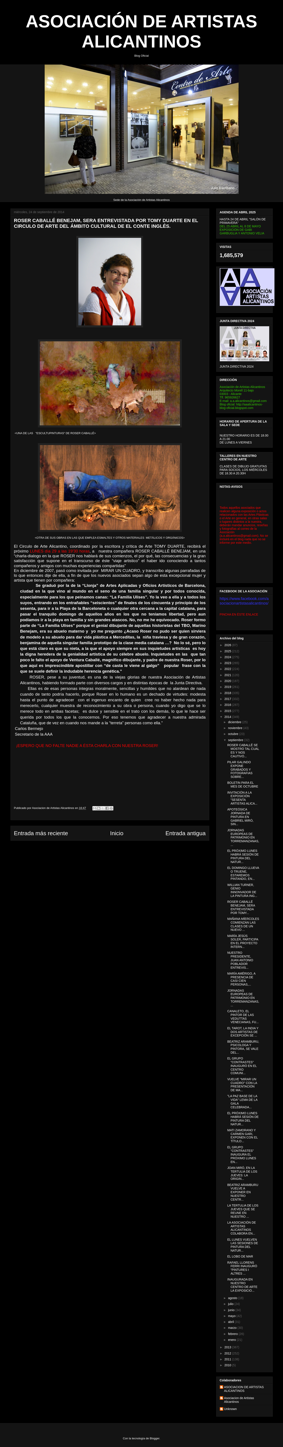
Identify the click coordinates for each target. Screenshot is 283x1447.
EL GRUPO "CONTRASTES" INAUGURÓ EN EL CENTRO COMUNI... (242, 1066)
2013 (228, 1347)
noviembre (235, 728)
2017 (228, 699)
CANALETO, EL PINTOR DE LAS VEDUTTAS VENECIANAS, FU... (242, 1016)
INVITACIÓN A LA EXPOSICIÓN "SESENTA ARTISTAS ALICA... (242, 798)
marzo (232, 1327)
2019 (228, 687)
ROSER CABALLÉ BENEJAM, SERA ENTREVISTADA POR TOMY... (241, 907)
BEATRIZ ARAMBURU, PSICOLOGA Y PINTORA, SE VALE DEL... (243, 1047)
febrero (233, 1334)
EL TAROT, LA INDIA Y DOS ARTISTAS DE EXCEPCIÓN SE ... (242, 1031)
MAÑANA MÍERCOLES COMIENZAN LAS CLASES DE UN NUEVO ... (243, 924)
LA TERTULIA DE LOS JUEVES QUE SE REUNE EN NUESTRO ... (242, 1211)
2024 (228, 657)
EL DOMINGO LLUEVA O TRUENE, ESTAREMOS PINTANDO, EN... (243, 873)
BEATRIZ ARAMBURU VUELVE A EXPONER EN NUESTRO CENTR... (242, 1192)
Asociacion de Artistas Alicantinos (239, 1399)
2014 (228, 717)
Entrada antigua (185, 833)
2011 (228, 1359)
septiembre (236, 740)
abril (231, 1322)
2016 (228, 705)
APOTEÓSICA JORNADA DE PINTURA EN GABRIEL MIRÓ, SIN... (240, 817)
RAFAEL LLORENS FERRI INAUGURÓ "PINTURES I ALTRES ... (242, 1268)
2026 (228, 645)
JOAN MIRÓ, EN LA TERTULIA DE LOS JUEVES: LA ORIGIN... (242, 1173)
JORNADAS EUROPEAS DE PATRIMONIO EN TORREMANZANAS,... (243, 837)
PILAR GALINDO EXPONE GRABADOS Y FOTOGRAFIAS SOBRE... (239, 769)
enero (232, 1340)
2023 (228, 663)
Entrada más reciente (41, 833)
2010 (228, 1365)
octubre (233, 734)
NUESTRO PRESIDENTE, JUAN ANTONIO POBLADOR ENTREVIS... (240, 960)
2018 (228, 693)
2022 (228, 669)
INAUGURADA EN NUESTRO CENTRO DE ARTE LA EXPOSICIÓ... (242, 1285)
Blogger (154, 1438)
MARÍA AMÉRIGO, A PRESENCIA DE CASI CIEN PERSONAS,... (241, 979)
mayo (232, 1316)
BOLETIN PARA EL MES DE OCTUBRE (242, 784)
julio (231, 1304)
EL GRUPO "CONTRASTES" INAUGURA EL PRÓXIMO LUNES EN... (241, 1154)
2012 (228, 1353)
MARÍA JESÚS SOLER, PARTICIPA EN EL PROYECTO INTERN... (242, 941)
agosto (233, 1298)
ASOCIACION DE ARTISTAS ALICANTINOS (244, 1389)
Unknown (230, 1409)
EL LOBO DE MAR (240, 1256)
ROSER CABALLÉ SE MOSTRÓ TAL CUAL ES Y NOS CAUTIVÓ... (243, 750)
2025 (228, 651)
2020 (228, 681)
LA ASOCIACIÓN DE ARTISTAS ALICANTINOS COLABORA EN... (241, 1228)
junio (231, 1310)
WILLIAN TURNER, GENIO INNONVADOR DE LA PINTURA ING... (242, 890)
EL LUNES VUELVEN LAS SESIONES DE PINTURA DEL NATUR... (242, 1245)
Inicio (116, 833)
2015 (228, 711)
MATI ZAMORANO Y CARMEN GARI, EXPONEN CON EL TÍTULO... (242, 1135)
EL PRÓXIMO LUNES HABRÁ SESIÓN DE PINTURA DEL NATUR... (242, 856)
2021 (228, 675)
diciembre (235, 722)
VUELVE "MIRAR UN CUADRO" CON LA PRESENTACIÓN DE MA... (242, 1084)
